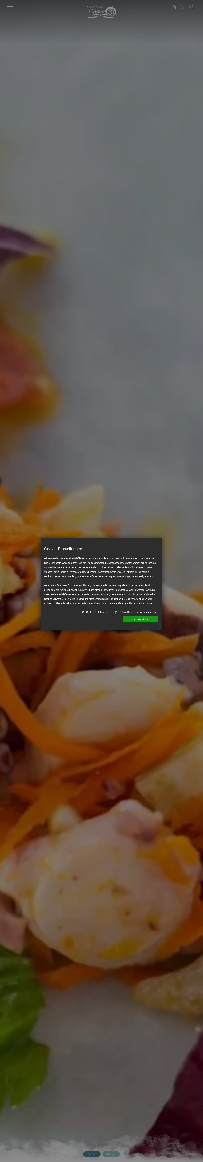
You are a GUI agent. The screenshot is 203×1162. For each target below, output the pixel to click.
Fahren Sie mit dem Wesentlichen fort (136, 612)
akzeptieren (140, 619)
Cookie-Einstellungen (94, 612)
